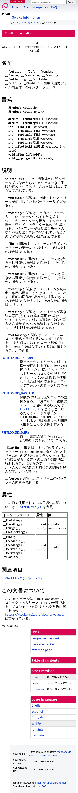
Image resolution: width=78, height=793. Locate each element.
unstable (38, 689)
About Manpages (35, 7)
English (37, 705)
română (37, 729)
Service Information (26, 17)
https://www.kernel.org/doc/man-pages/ (35, 614)
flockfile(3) (29, 409)
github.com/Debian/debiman (51, 782)
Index (16, 7)
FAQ (54, 7)
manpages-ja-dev (30, 22)
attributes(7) (30, 507)
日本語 (36, 723)
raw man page (42, 650)
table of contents (45, 660)
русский (38, 735)
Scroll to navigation (18, 33)
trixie (16, 22)
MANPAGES (17, 1)
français (37, 717)
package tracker (43, 644)
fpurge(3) (35, 578)
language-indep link (46, 638)
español (37, 711)
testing (36, 683)
